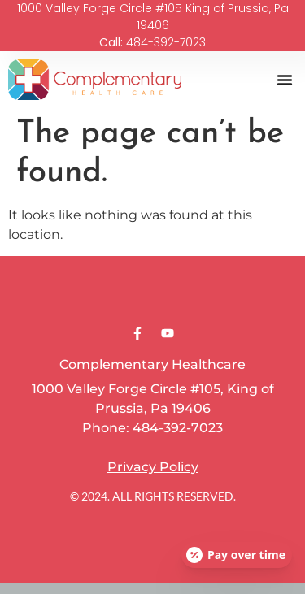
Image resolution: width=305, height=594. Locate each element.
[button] (284, 79)
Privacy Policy (152, 467)
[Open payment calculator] (236, 555)
